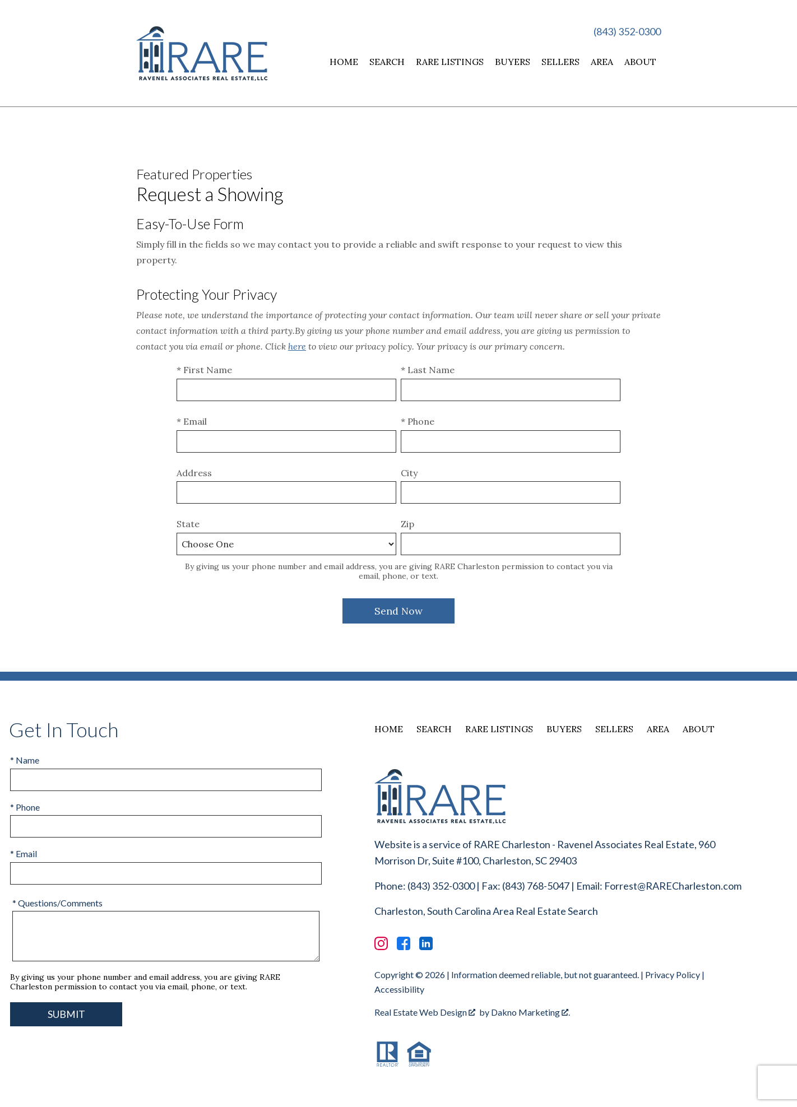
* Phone (417, 421)
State (188, 523)
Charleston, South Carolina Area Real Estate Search (486, 911)
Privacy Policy (672, 974)
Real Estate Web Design (424, 1012)
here (297, 346)
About (640, 61)
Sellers (560, 61)
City (409, 472)
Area (602, 61)
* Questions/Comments (57, 902)
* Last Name (428, 369)
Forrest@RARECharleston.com (673, 886)
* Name (24, 760)
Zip (407, 523)
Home (344, 61)
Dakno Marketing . (530, 1012)
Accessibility (399, 989)
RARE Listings (450, 61)
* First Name (204, 369)
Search (387, 61)
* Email (192, 421)
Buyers (512, 61)
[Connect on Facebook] (403, 943)
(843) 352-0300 (627, 31)
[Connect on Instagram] (381, 943)
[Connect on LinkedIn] (426, 943)
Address (194, 472)
